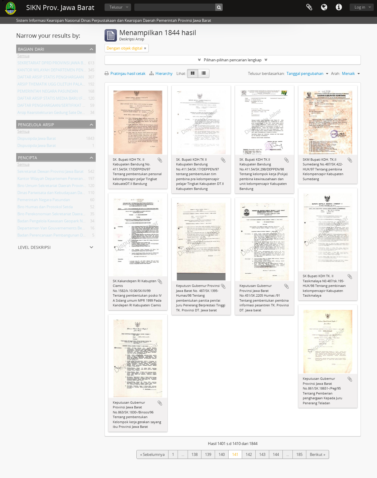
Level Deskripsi (34, 247)
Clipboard (309, 7)
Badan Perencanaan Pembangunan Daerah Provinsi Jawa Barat (72, 236)
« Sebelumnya (152, 454)
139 (208, 454)
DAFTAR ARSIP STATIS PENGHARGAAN (50, 78)
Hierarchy (161, 73)
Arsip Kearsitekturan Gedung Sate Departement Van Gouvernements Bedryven (86, 113)
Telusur (116, 7)
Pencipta (27, 157)
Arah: (335, 73)
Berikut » (317, 454)
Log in (360, 7)
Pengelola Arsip (36, 124)
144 (276, 454)
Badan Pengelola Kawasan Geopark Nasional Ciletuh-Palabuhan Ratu (77, 222)
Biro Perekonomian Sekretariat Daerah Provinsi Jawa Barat (68, 215)
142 (249, 454)
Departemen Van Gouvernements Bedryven (55, 229)
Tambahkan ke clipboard (160, 160)
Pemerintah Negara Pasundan (43, 200)
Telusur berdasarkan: (266, 73)
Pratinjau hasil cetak (125, 73)
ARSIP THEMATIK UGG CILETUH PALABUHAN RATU (61, 85)
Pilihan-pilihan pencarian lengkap (233, 60)
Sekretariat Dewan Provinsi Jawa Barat (50, 172)
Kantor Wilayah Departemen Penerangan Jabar (58, 179)
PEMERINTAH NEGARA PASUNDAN (47, 92)
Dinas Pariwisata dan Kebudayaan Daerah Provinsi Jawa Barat (70, 193)
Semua (23, 57)
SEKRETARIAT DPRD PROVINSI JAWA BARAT (54, 64)
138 (194, 454)
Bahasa (324, 7)
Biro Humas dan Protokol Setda (45, 208)
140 (222, 454)
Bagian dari (31, 48)
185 (299, 454)
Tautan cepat (338, 7)
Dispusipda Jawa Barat (36, 139)
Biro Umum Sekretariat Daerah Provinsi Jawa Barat (61, 186)
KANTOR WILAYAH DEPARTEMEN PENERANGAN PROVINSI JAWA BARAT (79, 71)
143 (262, 454)
